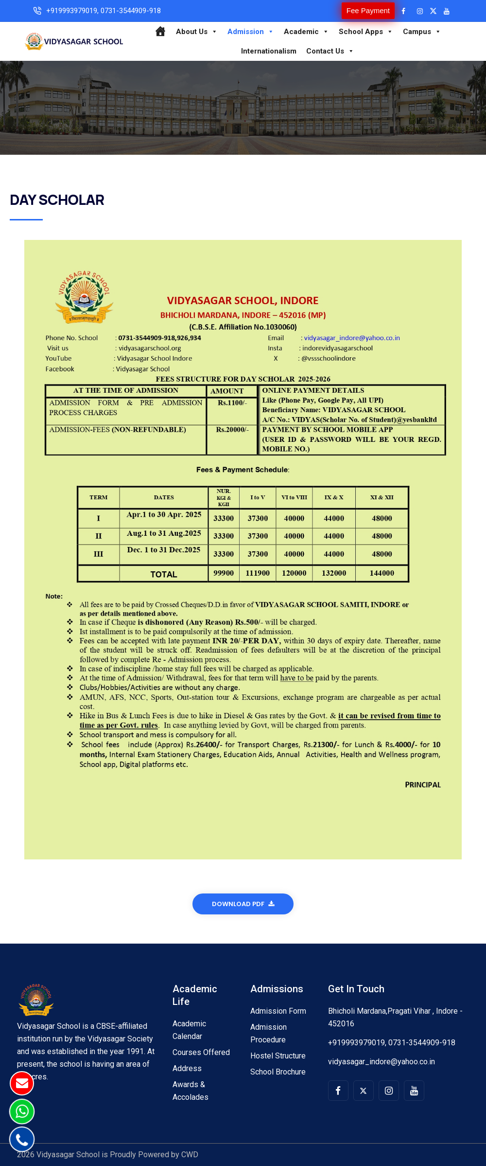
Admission (250, 31)
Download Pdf (243, 904)
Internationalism (268, 51)
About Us (197, 31)
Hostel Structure (278, 1055)
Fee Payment (368, 10)
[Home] (160, 31)
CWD (189, 1154)
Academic (306, 31)
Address (187, 1068)
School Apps (366, 31)
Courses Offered (201, 1052)
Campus (422, 31)
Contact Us (330, 51)
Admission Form (278, 1011)
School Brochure (278, 1071)
